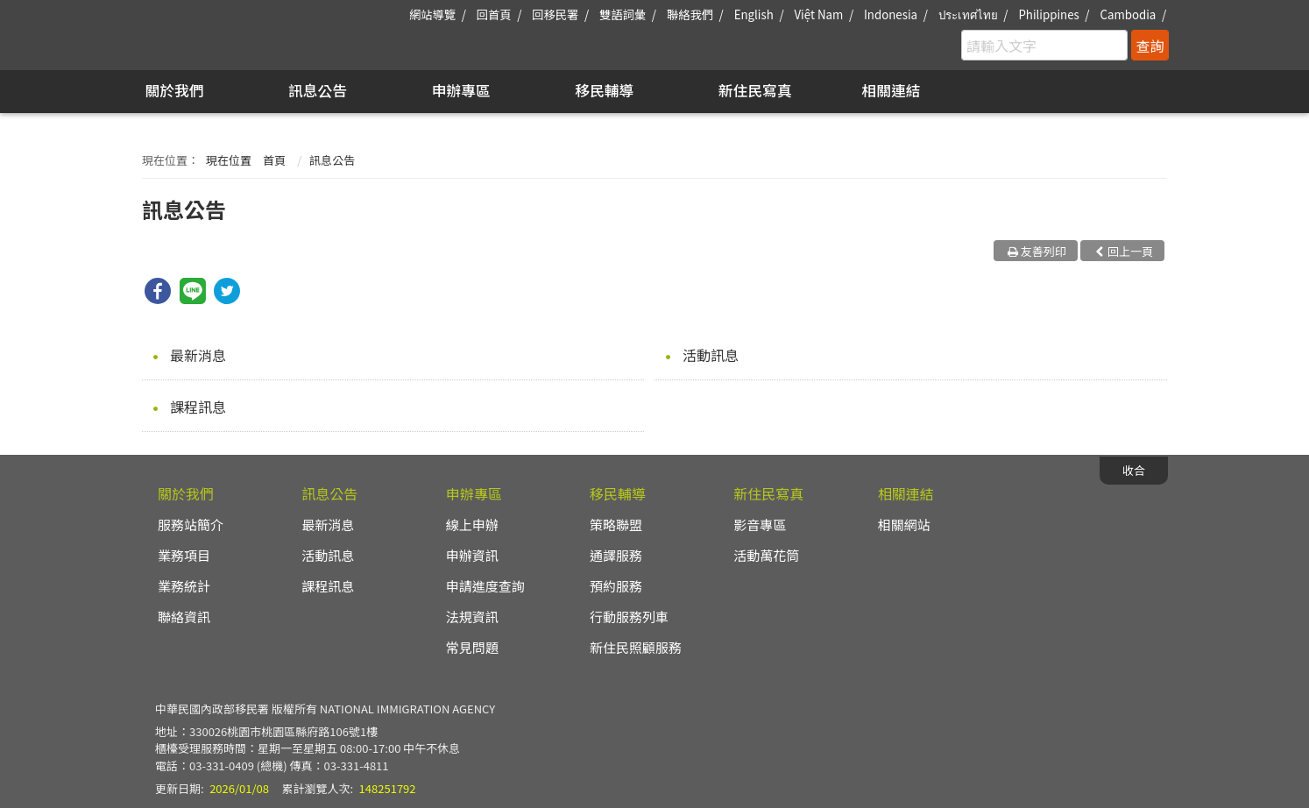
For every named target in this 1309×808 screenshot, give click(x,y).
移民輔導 (604, 90)
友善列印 (1043, 251)
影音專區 (759, 524)
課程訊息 (198, 406)
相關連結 (890, 90)
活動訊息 (711, 354)
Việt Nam (818, 14)
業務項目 (184, 555)
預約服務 (616, 586)
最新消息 (198, 354)
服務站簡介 (190, 524)
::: (134, 10)
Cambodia (1128, 14)
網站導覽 (432, 14)
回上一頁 (1130, 251)
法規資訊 (472, 616)
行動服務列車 (629, 616)
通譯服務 (616, 555)
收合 (1133, 470)
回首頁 (494, 14)
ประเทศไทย (968, 14)
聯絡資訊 (184, 616)
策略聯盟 (616, 524)
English (754, 14)
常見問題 (472, 647)
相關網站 (904, 524)
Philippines (1048, 14)
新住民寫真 (755, 90)
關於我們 (174, 90)
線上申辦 (472, 524)
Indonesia (890, 14)
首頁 (274, 160)
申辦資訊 (472, 555)
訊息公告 (317, 90)
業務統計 (184, 586)
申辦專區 (461, 90)
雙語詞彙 (622, 14)
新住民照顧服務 (636, 647)
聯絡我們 (690, 14)
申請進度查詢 (485, 586)
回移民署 (555, 14)
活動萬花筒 (766, 555)
